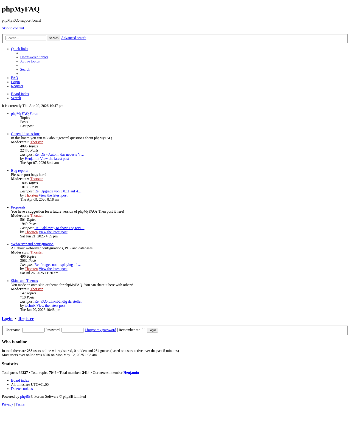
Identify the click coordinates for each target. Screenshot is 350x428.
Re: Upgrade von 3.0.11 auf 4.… (58, 191)
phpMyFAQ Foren (24, 113)
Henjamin (32, 158)
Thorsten (36, 142)
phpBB (25, 396)
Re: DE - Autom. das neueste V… (59, 154)
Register (26, 318)
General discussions (25, 134)
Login (7, 318)
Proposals (18, 207)
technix (30, 305)
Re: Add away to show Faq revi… (59, 228)
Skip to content (13, 28)
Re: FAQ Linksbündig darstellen (58, 301)
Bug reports (19, 170)
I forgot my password (100, 330)
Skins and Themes (24, 281)
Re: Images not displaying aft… (57, 265)
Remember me (132, 330)
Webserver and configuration (32, 244)
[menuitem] (34, 57)
